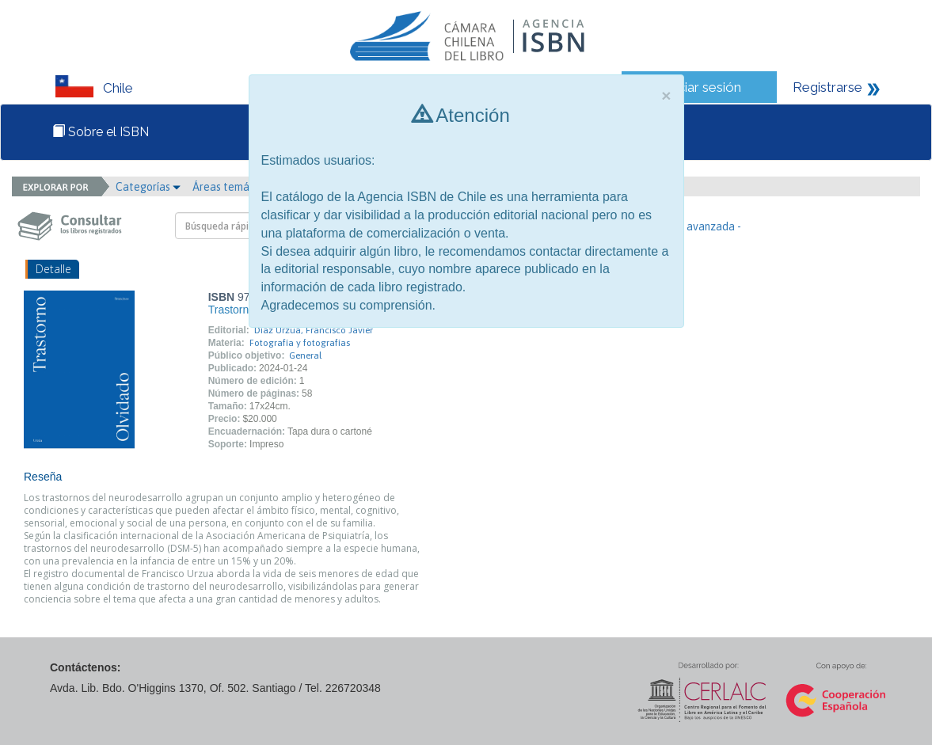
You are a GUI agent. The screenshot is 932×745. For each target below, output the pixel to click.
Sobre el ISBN (100, 131)
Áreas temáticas (236, 187)
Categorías (148, 187)
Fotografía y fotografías (299, 342)
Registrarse (827, 87)
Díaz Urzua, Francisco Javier (313, 330)
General (305, 355)
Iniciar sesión (702, 87)
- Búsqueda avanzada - (685, 226)
